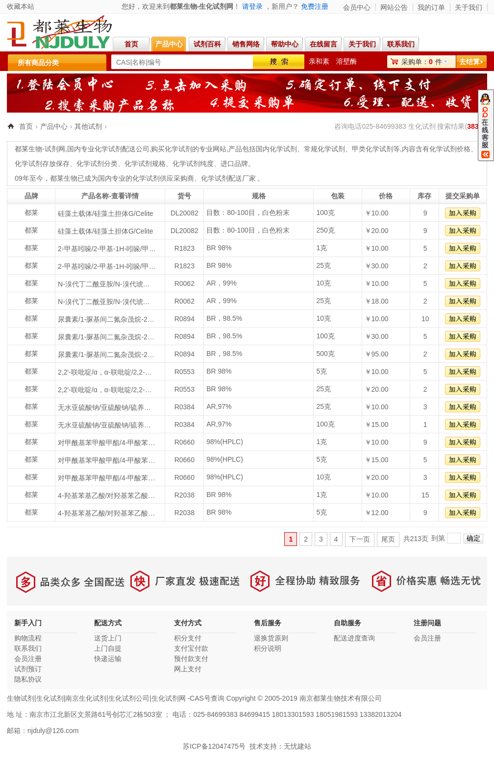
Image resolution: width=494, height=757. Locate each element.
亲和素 (319, 61)
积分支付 (187, 638)
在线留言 (323, 44)
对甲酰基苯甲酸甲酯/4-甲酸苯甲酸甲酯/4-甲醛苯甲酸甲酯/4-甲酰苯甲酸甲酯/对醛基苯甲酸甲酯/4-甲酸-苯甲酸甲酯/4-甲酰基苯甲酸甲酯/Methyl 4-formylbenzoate (107, 443)
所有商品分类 (38, 63)
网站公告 (394, 7)
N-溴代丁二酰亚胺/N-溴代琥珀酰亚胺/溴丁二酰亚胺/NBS (107, 284)
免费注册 (314, 6)
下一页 (359, 539)
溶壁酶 (346, 61)
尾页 (388, 539)
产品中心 (169, 44)
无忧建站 (297, 746)
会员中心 (356, 7)
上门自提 (108, 648)
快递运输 (108, 658)
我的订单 (431, 7)
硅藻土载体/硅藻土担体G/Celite (105, 213)
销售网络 (246, 44)
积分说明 (267, 648)
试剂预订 (28, 669)
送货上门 (108, 638)
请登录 (252, 6)
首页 (131, 44)
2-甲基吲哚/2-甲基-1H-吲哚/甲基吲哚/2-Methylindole (107, 249)
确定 (473, 538)
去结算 (469, 62)
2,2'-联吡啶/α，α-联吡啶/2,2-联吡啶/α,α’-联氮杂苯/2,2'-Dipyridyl (107, 372)
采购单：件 (421, 62)
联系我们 (403, 44)
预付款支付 (191, 658)
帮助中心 (284, 44)
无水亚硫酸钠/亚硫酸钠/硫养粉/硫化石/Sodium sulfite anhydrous (107, 407)
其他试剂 (88, 126)
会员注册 (28, 658)
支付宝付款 (191, 648)
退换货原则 (271, 638)
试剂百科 (207, 44)
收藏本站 (20, 6)
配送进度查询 (354, 638)
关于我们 (468, 7)
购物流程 (28, 638)
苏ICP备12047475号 (214, 746)
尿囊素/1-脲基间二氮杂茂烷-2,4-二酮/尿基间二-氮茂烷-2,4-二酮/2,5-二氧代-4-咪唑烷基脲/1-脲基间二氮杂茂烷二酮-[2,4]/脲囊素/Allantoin (107, 319)
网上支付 (187, 669)
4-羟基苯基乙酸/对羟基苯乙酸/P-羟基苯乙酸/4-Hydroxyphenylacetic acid (107, 495)
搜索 (278, 61)
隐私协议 (28, 679)
